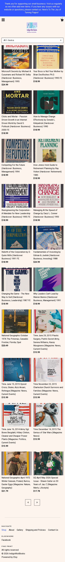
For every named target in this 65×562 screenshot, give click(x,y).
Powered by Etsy (9, 557)
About (12, 530)
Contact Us (53, 530)
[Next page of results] (37, 502)
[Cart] (62, 20)
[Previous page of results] (28, 502)
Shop (4, 530)
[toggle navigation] (3, 20)
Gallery (20, 530)
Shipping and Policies (36, 530)
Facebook (6, 540)
